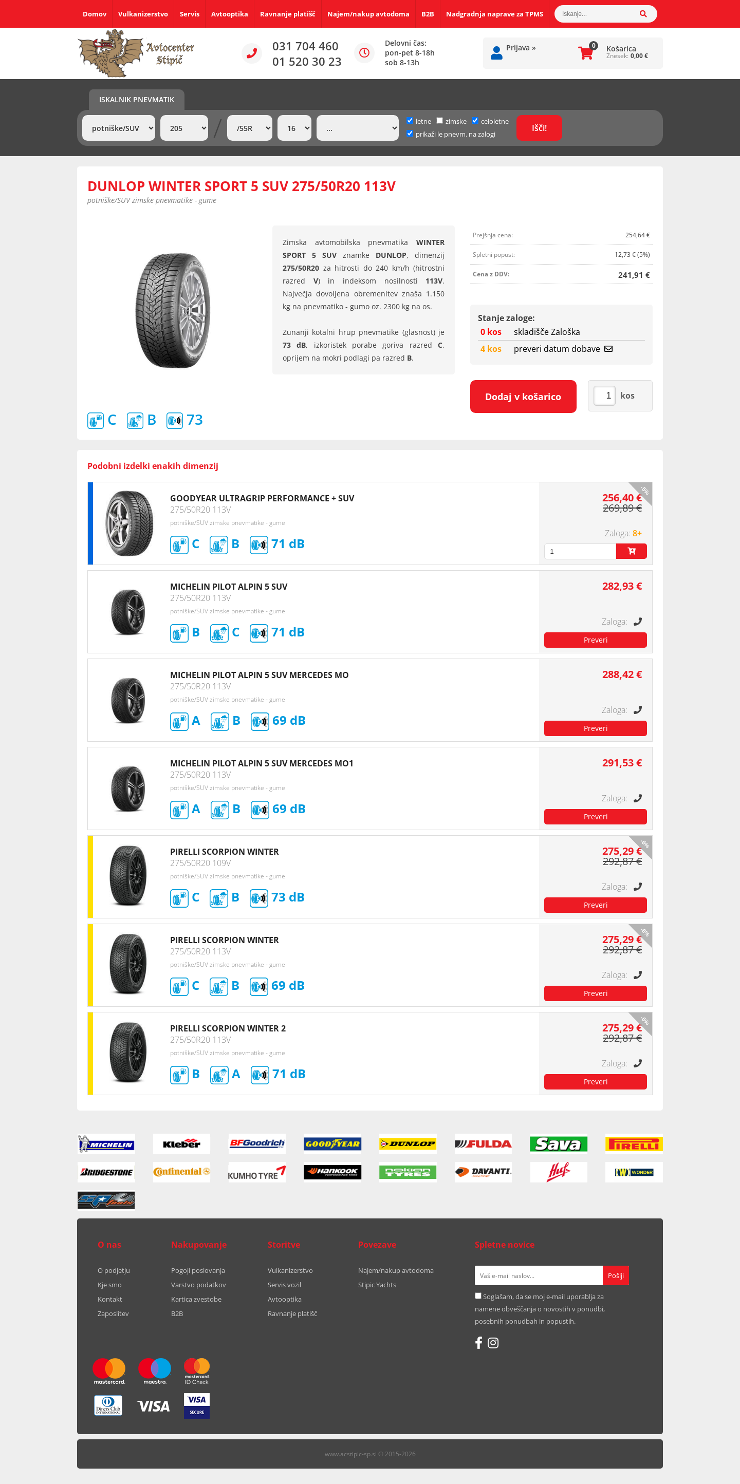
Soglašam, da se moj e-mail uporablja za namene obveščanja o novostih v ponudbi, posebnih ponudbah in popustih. (540, 1309)
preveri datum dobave (563, 348)
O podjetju (114, 1270)
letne (418, 121)
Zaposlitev (113, 1313)
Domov (94, 13)
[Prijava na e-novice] (616, 1275)
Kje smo (110, 1284)
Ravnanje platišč (288, 13)
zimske (451, 121)
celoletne (490, 121)
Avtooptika (229, 13)
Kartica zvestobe (196, 1299)
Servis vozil (284, 1284)
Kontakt (110, 1299)
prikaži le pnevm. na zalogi (455, 134)
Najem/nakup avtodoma (368, 13)
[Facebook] (479, 1342)
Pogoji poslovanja (198, 1270)
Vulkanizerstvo (143, 13)
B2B (427, 13)
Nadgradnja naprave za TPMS (494, 13)
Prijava (521, 47)
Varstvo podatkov (198, 1284)
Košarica (621, 48)
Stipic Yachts (377, 1284)
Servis (189, 13)
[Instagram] (493, 1342)
